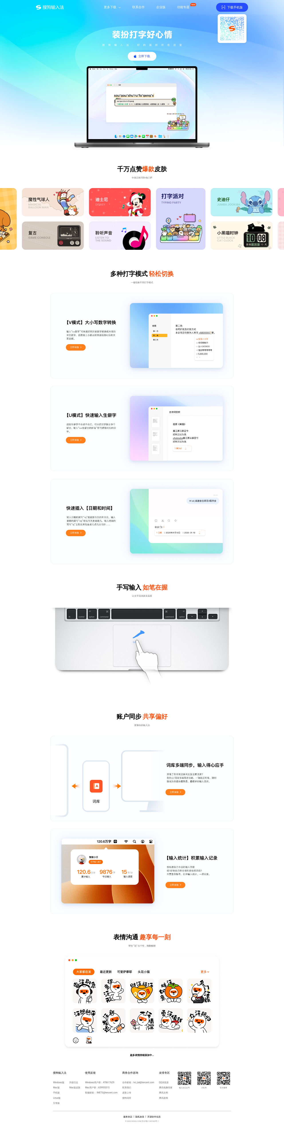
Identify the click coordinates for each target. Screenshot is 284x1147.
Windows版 (58, 1082)
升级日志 (73, 1082)
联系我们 (126, 1087)
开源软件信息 (154, 1117)
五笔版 (56, 1103)
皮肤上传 (126, 1092)
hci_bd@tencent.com (143, 1082)
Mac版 (56, 1087)
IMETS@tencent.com (107, 1092)
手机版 (56, 1092)
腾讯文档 (163, 1092)
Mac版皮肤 (74, 1087)
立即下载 (144, 56)
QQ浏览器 (164, 1082)
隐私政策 (139, 1117)
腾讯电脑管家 (165, 1087)
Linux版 (57, 1098)
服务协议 (127, 1117)
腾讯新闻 (163, 1098)
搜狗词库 (126, 1098)
